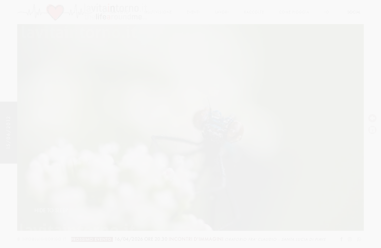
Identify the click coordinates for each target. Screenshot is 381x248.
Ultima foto (116, 12)
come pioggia (294, 12)
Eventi (193, 12)
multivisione (158, 12)
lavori (222, 12)
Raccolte (254, 12)
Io (327, 12)
